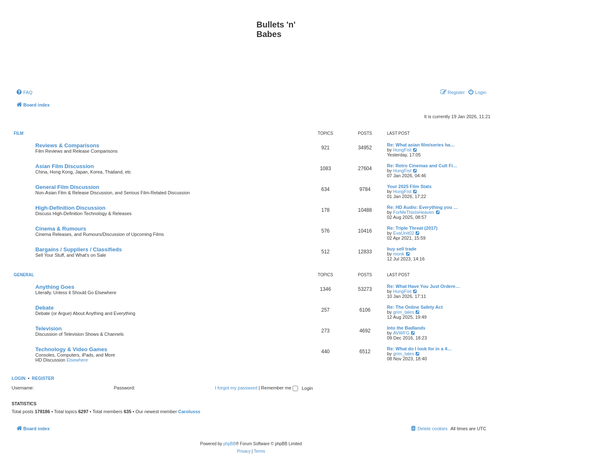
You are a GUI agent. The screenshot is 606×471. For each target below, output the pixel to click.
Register (43, 378)
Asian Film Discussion (64, 166)
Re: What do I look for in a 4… (419, 348)
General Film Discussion (67, 187)
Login (18, 378)
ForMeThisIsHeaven (413, 212)
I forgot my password (236, 387)
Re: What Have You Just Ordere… (423, 286)
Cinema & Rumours (60, 229)
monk (398, 253)
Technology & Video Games (71, 349)
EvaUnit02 (403, 233)
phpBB (229, 443)
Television (48, 328)
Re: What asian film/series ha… (421, 144)
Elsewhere (77, 359)
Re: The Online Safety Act (415, 307)
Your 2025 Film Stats (409, 186)
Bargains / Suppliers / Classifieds (78, 249)
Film (18, 133)
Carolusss (189, 411)
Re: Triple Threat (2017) (412, 228)
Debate (44, 308)
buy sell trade (401, 248)
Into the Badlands (406, 327)
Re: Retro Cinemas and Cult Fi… (422, 165)
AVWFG (401, 332)
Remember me (279, 387)
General (24, 275)
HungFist (402, 149)
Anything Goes (54, 287)
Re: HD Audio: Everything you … (422, 207)
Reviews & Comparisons (67, 145)
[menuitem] (24, 92)
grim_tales (403, 312)
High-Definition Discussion (70, 208)
